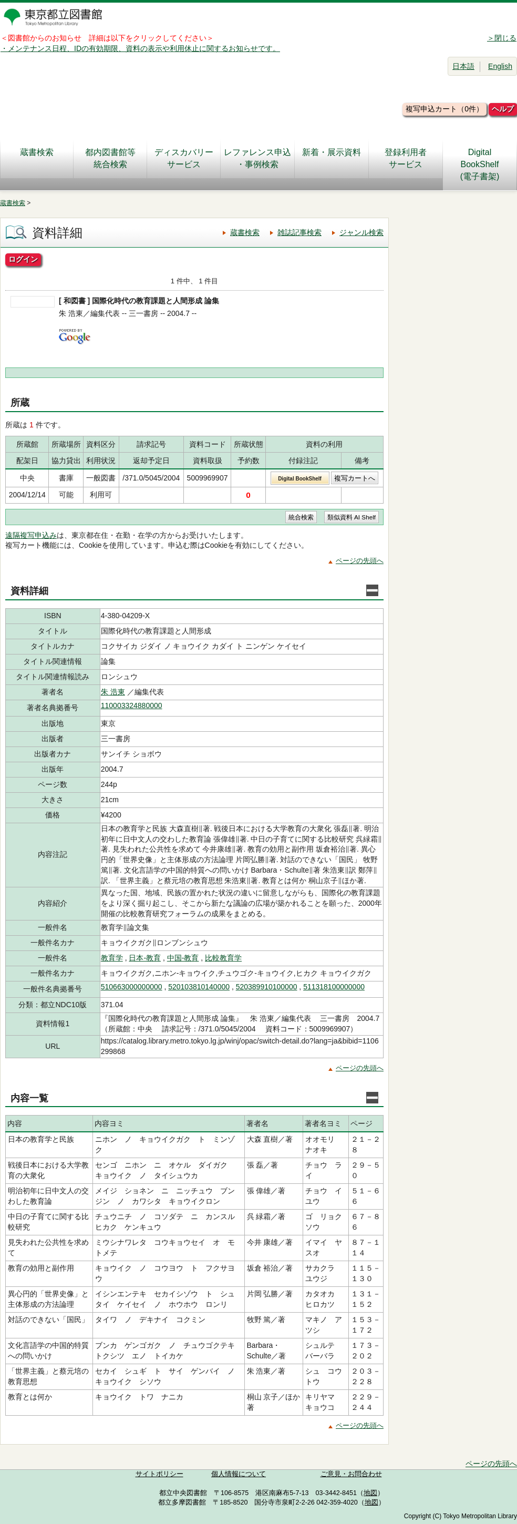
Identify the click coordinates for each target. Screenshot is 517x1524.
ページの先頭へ (360, 561)
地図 (370, 1493)
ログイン (23, 259)
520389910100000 (266, 987)
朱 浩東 (113, 692)
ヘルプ (503, 109)
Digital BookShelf (300, 479)
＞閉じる (501, 38)
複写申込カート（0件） (444, 109)
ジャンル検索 (361, 232)
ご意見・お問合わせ (351, 1474)
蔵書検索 (37, 158)
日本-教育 (145, 958)
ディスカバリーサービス (183, 158)
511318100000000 (334, 987)
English (500, 66)
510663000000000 (131, 987)
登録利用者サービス (406, 158)
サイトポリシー (159, 1474)
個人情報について (238, 1474)
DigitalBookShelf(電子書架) (480, 164)
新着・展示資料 (331, 158)
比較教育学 (223, 958)
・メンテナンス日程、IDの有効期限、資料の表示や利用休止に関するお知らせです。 (140, 48)
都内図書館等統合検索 (110, 158)
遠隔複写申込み (31, 535)
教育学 (112, 958)
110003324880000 (131, 705)
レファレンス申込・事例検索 (257, 158)
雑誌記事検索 (299, 232)
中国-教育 (183, 958)
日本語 (463, 66)
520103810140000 (199, 987)
